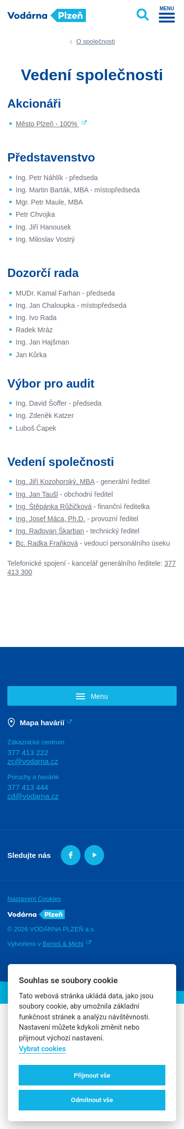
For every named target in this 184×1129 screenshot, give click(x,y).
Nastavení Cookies (34, 898)
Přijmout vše (92, 1075)
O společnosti (96, 41)
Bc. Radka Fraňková (47, 543)
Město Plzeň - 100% (47, 124)
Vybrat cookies (42, 1049)
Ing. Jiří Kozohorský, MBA (55, 481)
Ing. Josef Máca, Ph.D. (50, 519)
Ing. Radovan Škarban (50, 531)
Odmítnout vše (92, 1100)
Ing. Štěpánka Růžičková (54, 506)
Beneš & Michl (63, 943)
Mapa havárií (42, 722)
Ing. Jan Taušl (37, 494)
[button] (92, 695)
